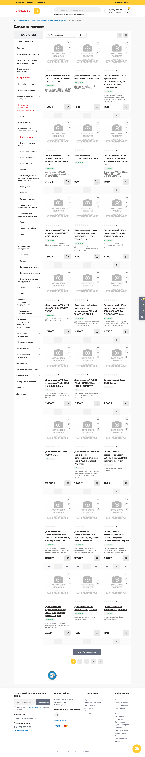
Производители (121, 739)
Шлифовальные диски (29, 267)
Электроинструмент (27, 90)
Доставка (41, 2)
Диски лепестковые (28, 151)
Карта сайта (119, 736)
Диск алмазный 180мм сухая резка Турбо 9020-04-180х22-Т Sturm (57, 383)
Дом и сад (21, 394)
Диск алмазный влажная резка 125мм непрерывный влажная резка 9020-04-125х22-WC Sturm (86, 458)
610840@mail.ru (60, 721)
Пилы (22, 234)
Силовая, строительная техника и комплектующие (24, 323)
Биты (22, 116)
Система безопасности (27, 54)
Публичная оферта (122, 725)
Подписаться (43, 702)
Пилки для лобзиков (29, 228)
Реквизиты (119, 728)
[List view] (119, 35)
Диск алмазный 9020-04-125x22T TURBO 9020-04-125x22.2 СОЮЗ (57, 78)
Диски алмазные (27, 137)
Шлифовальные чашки (30, 273)
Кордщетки (25, 187)
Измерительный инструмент (25, 97)
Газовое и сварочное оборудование (23, 302)
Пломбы (23, 294)
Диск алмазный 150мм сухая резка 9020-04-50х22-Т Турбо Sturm (115, 233)
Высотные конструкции (22, 334)
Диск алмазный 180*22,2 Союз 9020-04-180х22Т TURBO (57, 308)
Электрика (21, 363)
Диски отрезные (27, 158)
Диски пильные (26, 164)
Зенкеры (23, 170)
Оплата (30, 2)
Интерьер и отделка (26, 382)
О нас (117, 700)
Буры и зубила (26, 122)
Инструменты (23, 21)
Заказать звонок (115, 12)
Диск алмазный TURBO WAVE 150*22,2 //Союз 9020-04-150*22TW (86, 383)
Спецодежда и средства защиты (24, 312)
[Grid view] (125, 35)
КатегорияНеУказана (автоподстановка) (26, 61)
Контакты (20, 2)
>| (100, 661)
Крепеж (20, 388)
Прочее (20, 48)
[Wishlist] (69, 48)
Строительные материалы (23, 70)
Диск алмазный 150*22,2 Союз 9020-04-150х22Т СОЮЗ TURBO (57, 233)
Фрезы (23, 261)
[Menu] (37, 11)
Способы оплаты (121, 705)
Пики (22, 222)
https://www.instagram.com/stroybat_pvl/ (57, 715)
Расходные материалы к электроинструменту (49, 21)
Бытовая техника (24, 42)
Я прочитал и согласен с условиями (33, 708)
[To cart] (67, 107)
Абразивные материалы (23, 355)
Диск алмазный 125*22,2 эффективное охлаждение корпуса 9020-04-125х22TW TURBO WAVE (115, 81)
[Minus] (48, 115)
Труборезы (24, 255)
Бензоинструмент (26, 342)
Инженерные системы (27, 369)
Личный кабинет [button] (122, 2)
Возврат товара (121, 733)
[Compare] (69, 52)
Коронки (23, 193)
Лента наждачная (27, 199)
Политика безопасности (33, 707)
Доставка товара (121, 703)
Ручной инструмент (27, 84)
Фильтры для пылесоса (30, 288)
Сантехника (22, 375)
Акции (117, 741)
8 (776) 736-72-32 (116, 10)
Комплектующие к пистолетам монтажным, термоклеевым (29, 178)
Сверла (23, 240)
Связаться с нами (121, 730)
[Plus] (67, 115)
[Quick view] (69, 43)
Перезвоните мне (21, 730)
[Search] (57, 9)
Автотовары (23, 348)
